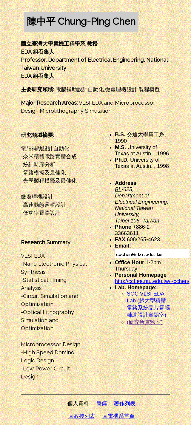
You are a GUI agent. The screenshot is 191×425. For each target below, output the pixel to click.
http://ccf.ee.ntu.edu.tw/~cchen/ (152, 281)
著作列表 (124, 404)
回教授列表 (81, 416)
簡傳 (101, 404)
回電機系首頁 (118, 416)
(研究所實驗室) (145, 322)
